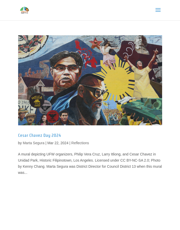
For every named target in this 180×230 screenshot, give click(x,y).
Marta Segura (33, 143)
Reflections (80, 143)
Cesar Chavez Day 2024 (39, 135)
